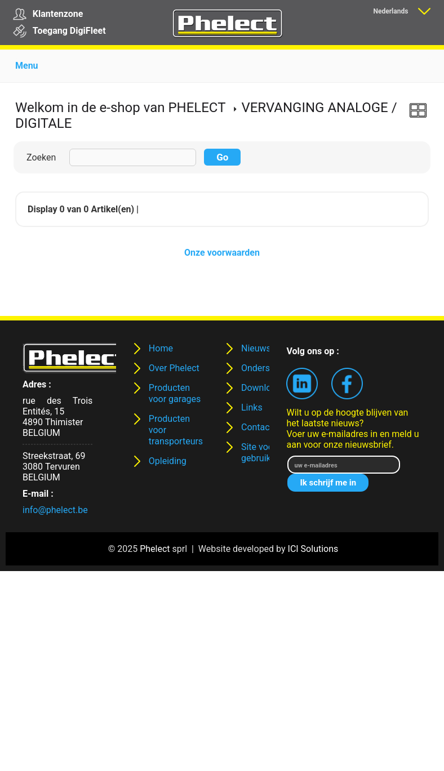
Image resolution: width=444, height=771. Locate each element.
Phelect (155, 548)
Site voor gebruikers (262, 453)
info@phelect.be (55, 510)
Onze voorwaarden (222, 252)
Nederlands (390, 11)
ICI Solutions (313, 548)
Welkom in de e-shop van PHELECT (120, 107)
